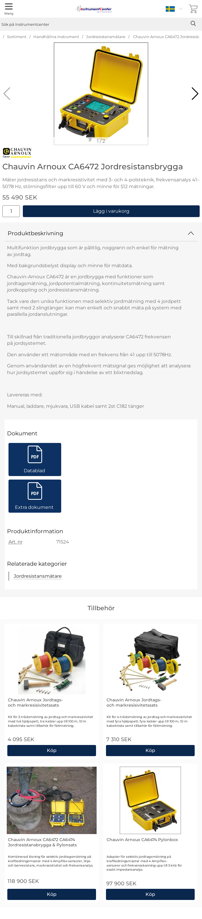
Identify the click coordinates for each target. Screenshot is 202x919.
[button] (195, 93)
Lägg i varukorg (111, 211)
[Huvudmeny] (9, 9)
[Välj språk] (175, 9)
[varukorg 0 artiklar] (193, 9)
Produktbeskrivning (101, 233)
